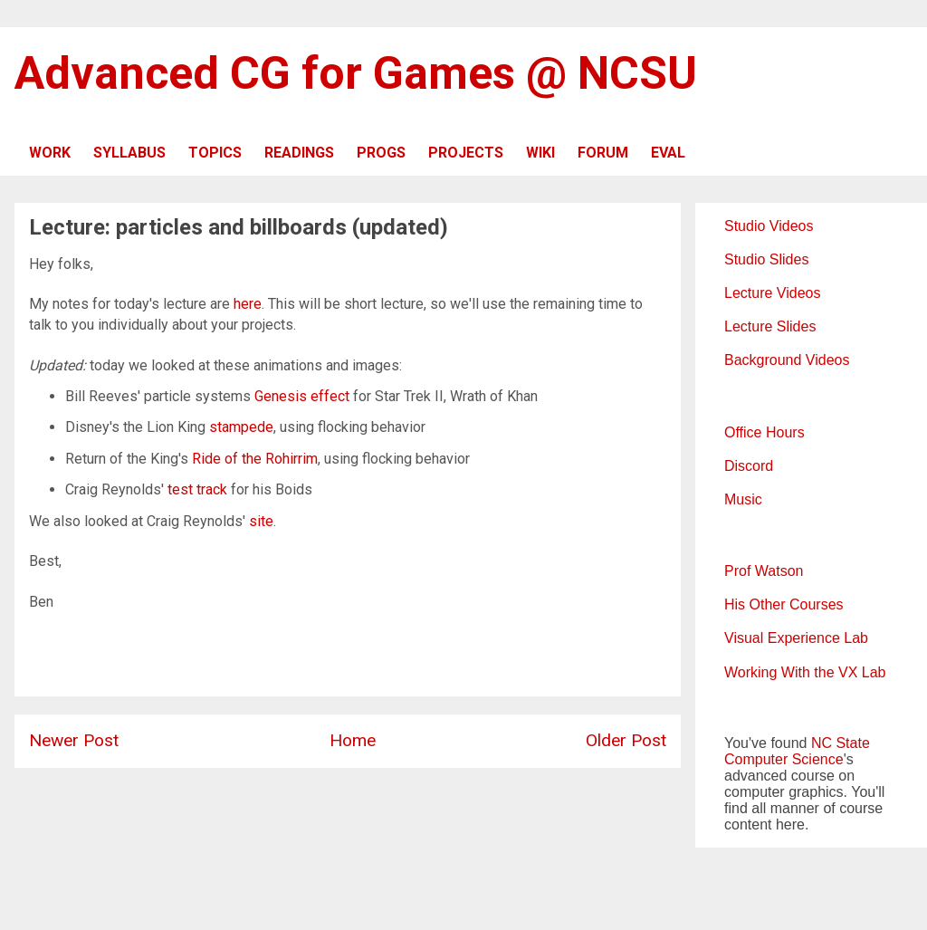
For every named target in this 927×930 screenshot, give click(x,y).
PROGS (381, 152)
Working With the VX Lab (804, 672)
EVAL (668, 152)
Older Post (626, 740)
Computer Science (784, 759)
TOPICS (215, 152)
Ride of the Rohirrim (255, 458)
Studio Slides (766, 259)
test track (197, 489)
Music (743, 499)
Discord (748, 466)
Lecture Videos (772, 293)
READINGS (299, 152)
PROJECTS (465, 152)
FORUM (603, 152)
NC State (840, 743)
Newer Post (74, 740)
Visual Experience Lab (796, 638)
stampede (241, 427)
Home (353, 740)
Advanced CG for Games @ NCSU (355, 73)
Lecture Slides (770, 326)
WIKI (540, 152)
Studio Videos (768, 226)
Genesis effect (301, 396)
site (261, 521)
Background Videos (786, 360)
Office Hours (764, 432)
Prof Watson (763, 571)
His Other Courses (784, 604)
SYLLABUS (129, 152)
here (248, 303)
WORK (50, 152)
